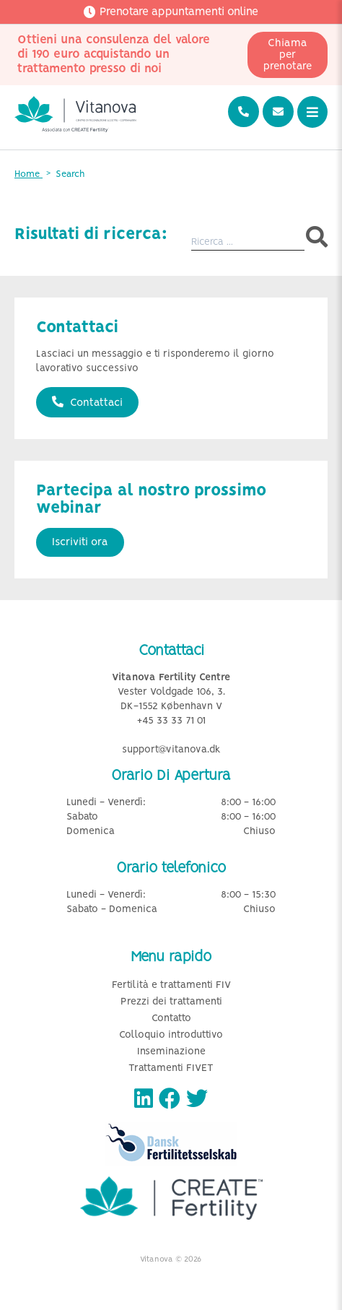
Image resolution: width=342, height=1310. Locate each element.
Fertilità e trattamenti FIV (171, 985)
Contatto (171, 1018)
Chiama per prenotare (287, 55)
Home (28, 174)
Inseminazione (171, 1051)
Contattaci (87, 402)
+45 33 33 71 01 (171, 721)
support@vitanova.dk (171, 750)
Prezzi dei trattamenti (171, 1002)
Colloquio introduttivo (171, 1035)
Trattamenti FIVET (171, 1068)
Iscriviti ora (80, 542)
